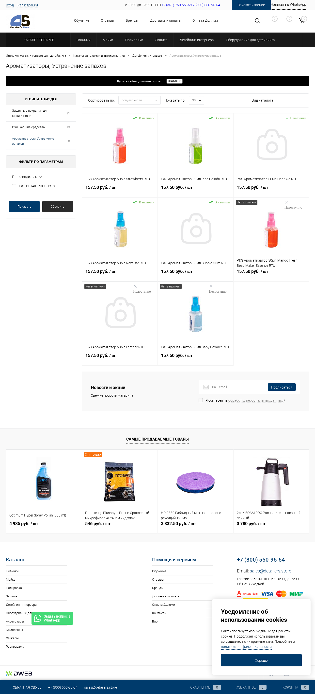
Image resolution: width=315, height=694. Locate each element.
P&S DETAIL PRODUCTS (37, 186)
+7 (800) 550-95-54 (261, 560)
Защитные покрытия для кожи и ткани (30, 113)
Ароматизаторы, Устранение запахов (33, 141)
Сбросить (57, 206)
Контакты (159, 613)
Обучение (81, 20)
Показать (24, 206)
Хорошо (261, 660)
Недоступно (293, 204)
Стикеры (12, 638)
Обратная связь (24, 687)
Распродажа (15, 646)
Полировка (14, 588)
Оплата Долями (205, 20)
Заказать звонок (251, 5)
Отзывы (107, 20)
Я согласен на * (245, 400)
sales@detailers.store (270, 570)
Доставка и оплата (165, 20)
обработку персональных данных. (256, 400)
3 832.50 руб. (178, 523)
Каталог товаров (38, 40)
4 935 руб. (23, 523)
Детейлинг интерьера (21, 604)
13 (68, 127)
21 (68, 113)
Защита (11, 596)
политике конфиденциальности (246, 647)
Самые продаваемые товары (157, 439)
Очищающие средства (28, 127)
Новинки (12, 571)
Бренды (132, 20)
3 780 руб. (251, 523)
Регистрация (27, 5)
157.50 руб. (119, 190)
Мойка (11, 579)
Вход (10, 5)
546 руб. (97, 523)
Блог (155, 621)
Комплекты (14, 630)
